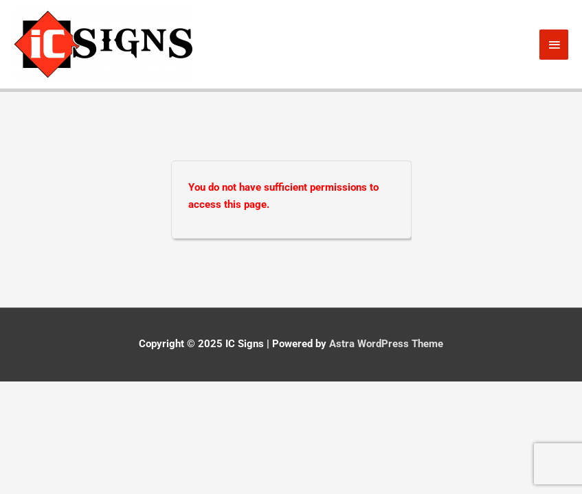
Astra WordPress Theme (386, 344)
